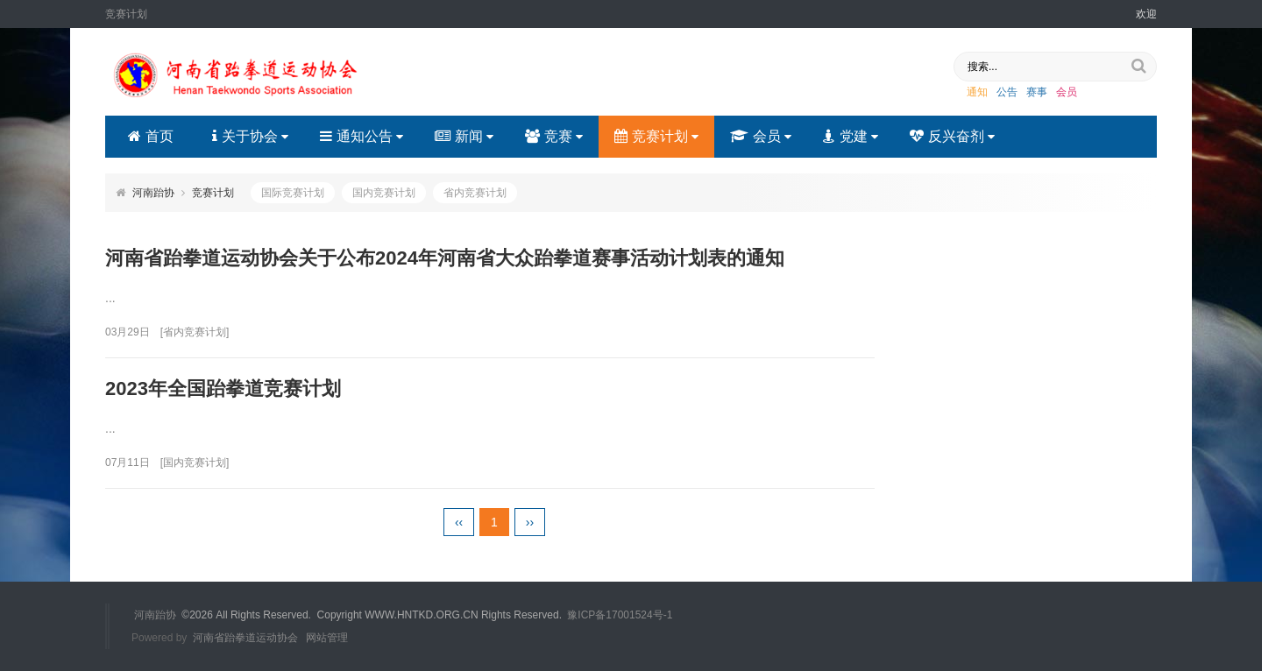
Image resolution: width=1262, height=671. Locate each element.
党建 (850, 136)
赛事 (1036, 92)
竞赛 (554, 136)
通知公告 (361, 136)
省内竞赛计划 (475, 193)
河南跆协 (153, 193)
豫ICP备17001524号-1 (619, 615)
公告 (1006, 92)
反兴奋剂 (952, 136)
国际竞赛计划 (292, 193)
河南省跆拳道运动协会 (245, 638)
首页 (151, 136)
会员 (1066, 92)
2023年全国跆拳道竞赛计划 (223, 388)
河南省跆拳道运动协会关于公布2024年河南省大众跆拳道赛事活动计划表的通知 (444, 258)
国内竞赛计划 (383, 193)
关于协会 (250, 136)
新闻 (464, 136)
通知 (977, 92)
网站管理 (327, 638)
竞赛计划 (656, 136)
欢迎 (1146, 14)
